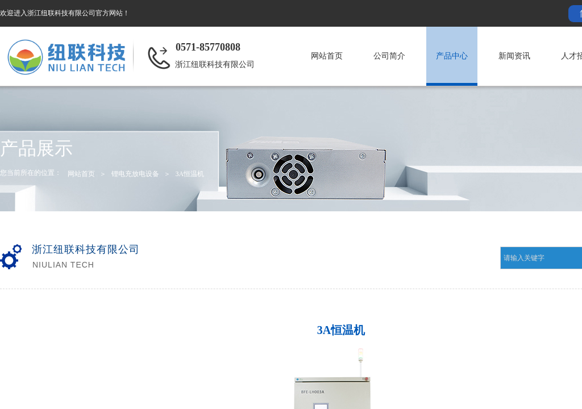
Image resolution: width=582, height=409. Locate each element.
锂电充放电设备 (135, 174)
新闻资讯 (514, 56)
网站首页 (327, 56)
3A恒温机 (189, 174)
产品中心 (452, 56)
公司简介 (389, 56)
